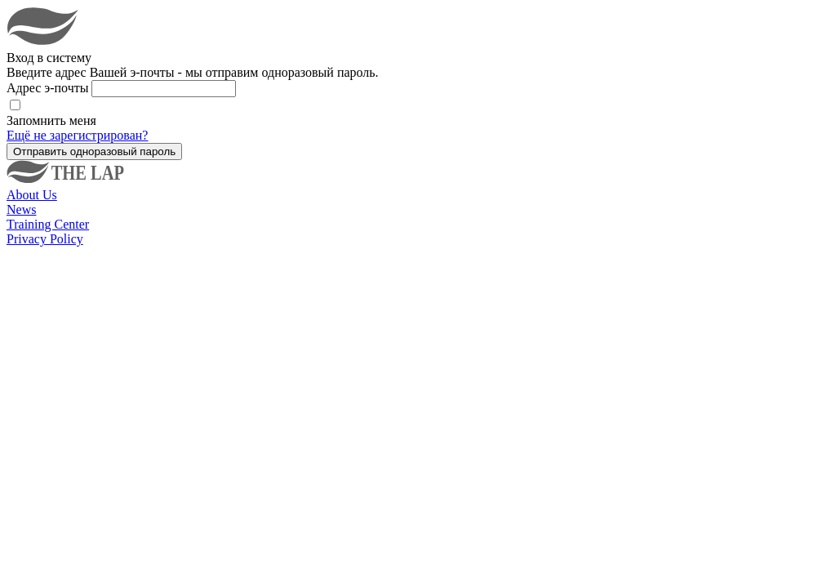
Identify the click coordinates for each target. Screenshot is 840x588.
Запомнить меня (51, 120)
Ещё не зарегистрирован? (77, 135)
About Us (32, 195)
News (21, 209)
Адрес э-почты (49, 88)
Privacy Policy (45, 239)
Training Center (48, 224)
